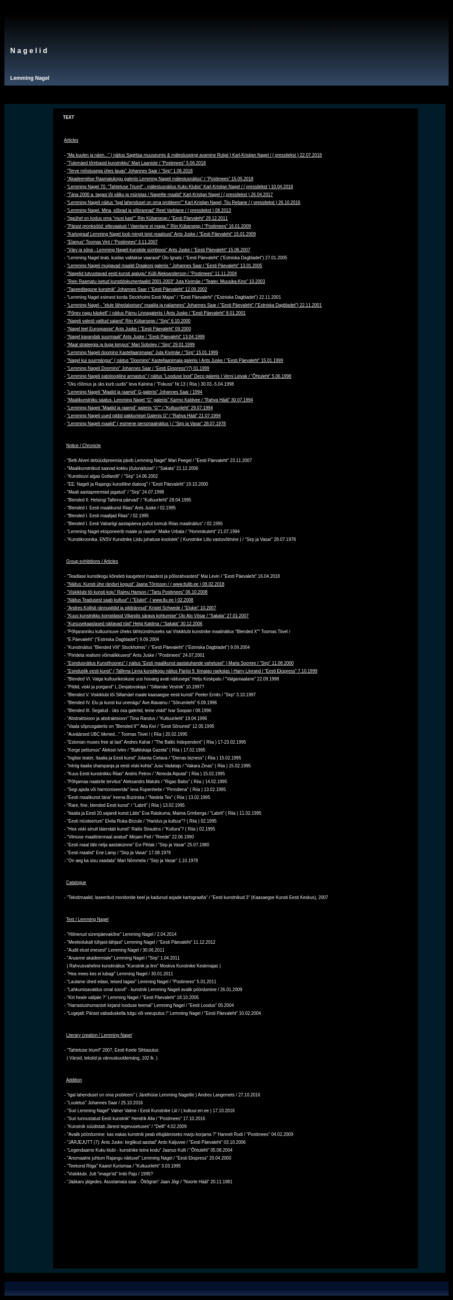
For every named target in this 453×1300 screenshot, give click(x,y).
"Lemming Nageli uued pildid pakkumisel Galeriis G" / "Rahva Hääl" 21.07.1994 (144, 415)
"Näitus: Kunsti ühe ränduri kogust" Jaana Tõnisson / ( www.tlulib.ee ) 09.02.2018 (145, 584)
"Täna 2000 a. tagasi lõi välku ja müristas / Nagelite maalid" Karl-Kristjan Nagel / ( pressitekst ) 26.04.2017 (170, 194)
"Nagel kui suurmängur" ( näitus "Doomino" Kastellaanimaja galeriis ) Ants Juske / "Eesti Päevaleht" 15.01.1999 (175, 360)
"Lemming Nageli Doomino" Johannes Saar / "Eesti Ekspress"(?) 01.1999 (138, 368)
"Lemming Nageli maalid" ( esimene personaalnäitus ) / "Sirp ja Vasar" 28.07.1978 (146, 423)
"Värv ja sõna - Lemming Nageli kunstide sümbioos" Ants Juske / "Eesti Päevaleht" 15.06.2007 (158, 249)
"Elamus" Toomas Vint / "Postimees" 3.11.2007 (112, 242)
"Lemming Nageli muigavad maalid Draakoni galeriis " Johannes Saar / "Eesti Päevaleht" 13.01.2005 (164, 265)
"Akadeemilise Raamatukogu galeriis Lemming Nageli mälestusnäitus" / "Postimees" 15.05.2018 (160, 178)
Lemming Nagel (29, 78)
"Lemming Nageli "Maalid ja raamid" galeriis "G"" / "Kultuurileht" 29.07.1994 (140, 407)
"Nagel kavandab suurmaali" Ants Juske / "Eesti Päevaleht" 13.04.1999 (136, 336)
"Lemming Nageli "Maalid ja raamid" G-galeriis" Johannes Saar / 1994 (134, 392)
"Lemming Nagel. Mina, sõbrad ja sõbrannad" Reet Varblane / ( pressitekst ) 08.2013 (149, 210)
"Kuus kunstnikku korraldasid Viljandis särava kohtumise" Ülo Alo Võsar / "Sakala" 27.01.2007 (158, 615)
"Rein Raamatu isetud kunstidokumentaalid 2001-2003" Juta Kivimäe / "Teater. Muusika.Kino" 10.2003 (166, 281)
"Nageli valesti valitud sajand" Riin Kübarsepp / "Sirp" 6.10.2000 (129, 321)
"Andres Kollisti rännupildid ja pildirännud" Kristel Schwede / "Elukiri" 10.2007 (141, 607)
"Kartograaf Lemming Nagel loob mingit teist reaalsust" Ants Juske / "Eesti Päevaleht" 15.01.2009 (161, 234)
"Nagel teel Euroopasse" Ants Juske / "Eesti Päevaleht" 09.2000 (129, 328)
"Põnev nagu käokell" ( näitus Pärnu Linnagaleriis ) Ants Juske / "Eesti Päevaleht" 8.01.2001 (156, 313)
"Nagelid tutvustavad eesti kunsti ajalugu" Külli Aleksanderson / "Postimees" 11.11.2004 (152, 273)
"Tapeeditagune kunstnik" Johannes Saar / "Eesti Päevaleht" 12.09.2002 (137, 289)
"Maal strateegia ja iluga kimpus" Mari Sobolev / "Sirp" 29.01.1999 (131, 344)
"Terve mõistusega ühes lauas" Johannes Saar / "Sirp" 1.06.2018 (130, 170)
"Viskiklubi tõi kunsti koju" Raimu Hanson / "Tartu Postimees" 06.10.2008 (137, 592)
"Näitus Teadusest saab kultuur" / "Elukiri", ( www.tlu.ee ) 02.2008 (130, 600)
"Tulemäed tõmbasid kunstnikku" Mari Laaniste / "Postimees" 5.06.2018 (136, 163)
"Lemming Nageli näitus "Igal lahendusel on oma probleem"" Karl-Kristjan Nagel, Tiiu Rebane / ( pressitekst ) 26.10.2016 (184, 202)
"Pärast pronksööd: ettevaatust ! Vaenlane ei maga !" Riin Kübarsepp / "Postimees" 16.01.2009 (159, 226)
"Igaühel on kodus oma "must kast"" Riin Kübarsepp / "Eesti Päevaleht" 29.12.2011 (147, 218)
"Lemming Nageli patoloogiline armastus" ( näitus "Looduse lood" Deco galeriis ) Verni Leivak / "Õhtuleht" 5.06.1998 (179, 376)
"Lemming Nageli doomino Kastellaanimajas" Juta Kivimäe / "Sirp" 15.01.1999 (142, 352)
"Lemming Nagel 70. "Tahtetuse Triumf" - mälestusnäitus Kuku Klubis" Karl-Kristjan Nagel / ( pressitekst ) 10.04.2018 (180, 186)
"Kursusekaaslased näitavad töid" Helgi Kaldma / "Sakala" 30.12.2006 (134, 623)
